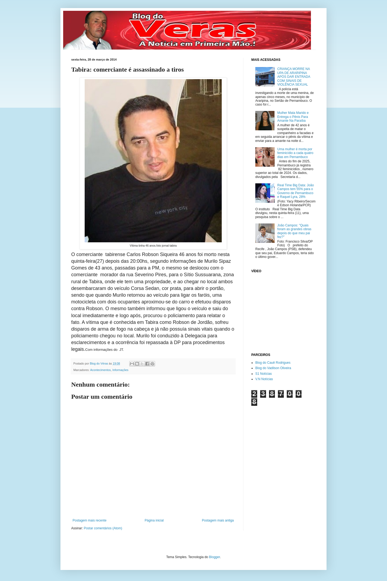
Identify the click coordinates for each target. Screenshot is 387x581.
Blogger (214, 557)
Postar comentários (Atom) (103, 528)
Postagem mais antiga (218, 520)
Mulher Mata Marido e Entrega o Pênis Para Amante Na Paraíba (293, 116)
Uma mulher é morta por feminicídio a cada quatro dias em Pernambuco (295, 153)
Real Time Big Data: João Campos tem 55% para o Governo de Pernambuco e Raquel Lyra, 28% (295, 191)
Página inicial (154, 520)
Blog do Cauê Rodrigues (273, 363)
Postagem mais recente (89, 520)
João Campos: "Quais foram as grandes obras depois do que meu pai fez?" (294, 231)
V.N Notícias (264, 379)
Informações (120, 370)
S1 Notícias (263, 374)
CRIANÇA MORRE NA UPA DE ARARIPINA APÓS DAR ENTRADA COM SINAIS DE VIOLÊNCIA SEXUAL (293, 76)
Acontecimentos (100, 370)
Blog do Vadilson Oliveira (273, 368)
